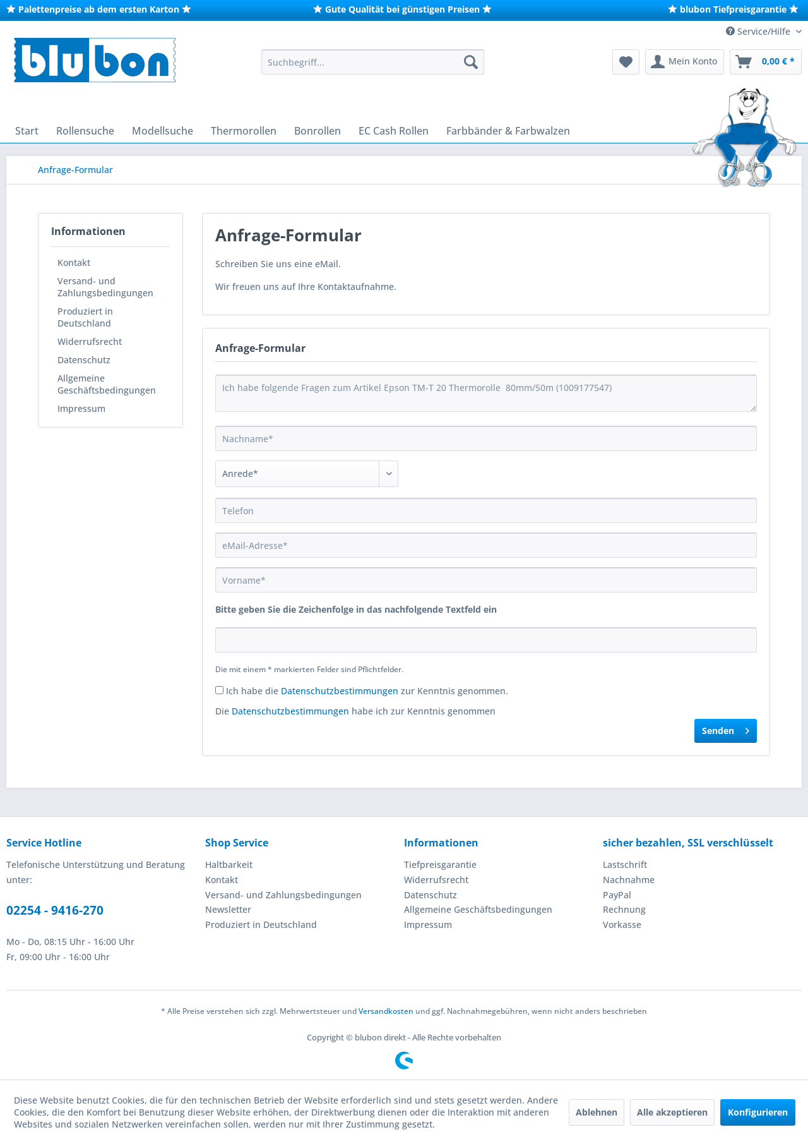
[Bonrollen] (317, 131)
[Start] (26, 131)
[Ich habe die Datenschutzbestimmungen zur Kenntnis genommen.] (219, 690)
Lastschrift (625, 864)
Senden (725, 729)
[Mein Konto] (684, 62)
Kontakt (73, 262)
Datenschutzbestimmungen (339, 691)
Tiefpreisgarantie (440, 864)
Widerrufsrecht (89, 341)
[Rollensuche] (85, 131)
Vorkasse (622, 924)
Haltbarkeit (228, 864)
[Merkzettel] (625, 62)
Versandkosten (386, 1011)
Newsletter (228, 909)
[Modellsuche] (162, 131)
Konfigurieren (758, 1112)
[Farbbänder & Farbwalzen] (508, 131)
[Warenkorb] (766, 62)
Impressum (81, 408)
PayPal (617, 895)
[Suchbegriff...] (372, 62)
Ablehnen (596, 1112)
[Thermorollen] (243, 131)
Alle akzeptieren (672, 1112)
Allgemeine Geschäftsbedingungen (106, 384)
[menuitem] (372, 62)
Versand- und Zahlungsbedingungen (105, 287)
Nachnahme (629, 880)
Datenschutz (83, 360)
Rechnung (624, 909)
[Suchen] (471, 62)
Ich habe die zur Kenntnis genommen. (367, 691)
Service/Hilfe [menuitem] (759, 31)
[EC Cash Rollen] (393, 131)
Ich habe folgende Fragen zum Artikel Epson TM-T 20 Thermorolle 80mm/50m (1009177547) (486, 393)
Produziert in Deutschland (85, 317)
